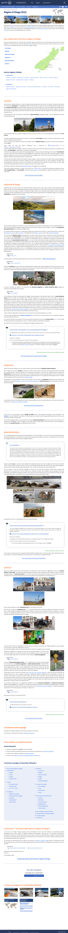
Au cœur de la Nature (41, 784)
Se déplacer (10, 792)
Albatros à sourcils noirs (15, 263)
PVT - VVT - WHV (13, 789)
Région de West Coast (21, 86)
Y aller (8, 782)
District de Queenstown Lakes (34, 86)
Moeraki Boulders (30, 27)
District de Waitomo (53, 77)
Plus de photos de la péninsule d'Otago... (34, 356)
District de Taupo (44, 77)
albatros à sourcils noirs (49, 259)
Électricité (40, 800)
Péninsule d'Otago (42, 28)
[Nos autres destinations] (66, 6)
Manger (40, 773)
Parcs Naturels (41, 787)
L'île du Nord (9, 75)
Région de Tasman (10, 86)
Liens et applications (43, 806)
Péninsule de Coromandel (23, 77)
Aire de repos (12, 802)
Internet (40, 798)
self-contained (26, 344)
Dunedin (12, 27)
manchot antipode (25, 315)
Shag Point (8, 57)
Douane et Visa (12, 787)
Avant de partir (42, 808)
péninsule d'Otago (27, 166)
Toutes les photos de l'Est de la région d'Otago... (34, 859)
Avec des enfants (42, 802)
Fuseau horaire (12, 779)
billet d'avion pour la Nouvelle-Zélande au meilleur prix (27, 756)
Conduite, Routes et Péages (15, 796)
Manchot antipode (14, 692)
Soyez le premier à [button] (34, 876)
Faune (39, 793)
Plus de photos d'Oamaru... (34, 719)
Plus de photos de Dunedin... (34, 175)
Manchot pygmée (13, 293)
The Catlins (8, 48)
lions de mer (21, 233)
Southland (44, 86)
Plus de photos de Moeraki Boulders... (34, 559)
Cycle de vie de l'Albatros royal (56, 245)
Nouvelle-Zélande (29, 754)
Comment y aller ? (13, 784)
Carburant (11, 798)
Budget (40, 777)
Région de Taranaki (10, 79)
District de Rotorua (34, 77)
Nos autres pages (40, 816)
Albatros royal (13, 255)
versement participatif (48, 752)
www (30, 240)
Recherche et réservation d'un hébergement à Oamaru (25, 707)
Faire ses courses (42, 775)
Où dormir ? (41, 771)
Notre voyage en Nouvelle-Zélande (44, 812)
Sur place (38, 769)
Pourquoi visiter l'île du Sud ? (36, 848)
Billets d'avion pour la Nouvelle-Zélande (25, 904)
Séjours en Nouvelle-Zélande (26, 906)
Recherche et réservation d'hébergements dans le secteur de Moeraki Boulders (30, 534)
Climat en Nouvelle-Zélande (26, 911)
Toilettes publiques (42, 781)
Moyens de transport (14, 794)
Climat (10, 775)
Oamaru (7, 30)
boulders (6, 416)
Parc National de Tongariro (22, 79)
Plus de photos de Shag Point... (34, 406)
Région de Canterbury (11, 88)
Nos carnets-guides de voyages (14, 769)
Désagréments (42, 804)
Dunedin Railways (38, 168)
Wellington (31, 79)
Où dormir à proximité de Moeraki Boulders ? (27, 526)
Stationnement (13, 800)
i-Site (39, 789)
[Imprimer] (21, 750)
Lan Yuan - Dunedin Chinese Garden (12, 147)
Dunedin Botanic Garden (53, 145)
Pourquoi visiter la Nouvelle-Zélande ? (45, 814)
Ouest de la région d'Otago (42, 841)
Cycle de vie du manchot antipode (19, 402)
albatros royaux (38, 233)
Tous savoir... (39, 818)
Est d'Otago (57, 86)
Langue (11, 777)
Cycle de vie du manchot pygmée (20, 309)
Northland (14, 77)
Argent (40, 779)
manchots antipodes (32, 381)
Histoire (11, 773)
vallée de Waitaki (28, 377)
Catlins (30, 44)
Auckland (8, 77)
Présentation (10, 771)
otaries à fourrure (10, 233)
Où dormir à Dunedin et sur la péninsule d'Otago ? (29, 330)
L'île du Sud (9, 84)
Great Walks (41, 791)
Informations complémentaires (43, 796)
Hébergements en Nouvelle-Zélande (26, 909)
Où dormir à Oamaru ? (18, 702)
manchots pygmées (54, 233)
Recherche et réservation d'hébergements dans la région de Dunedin (28, 335)
